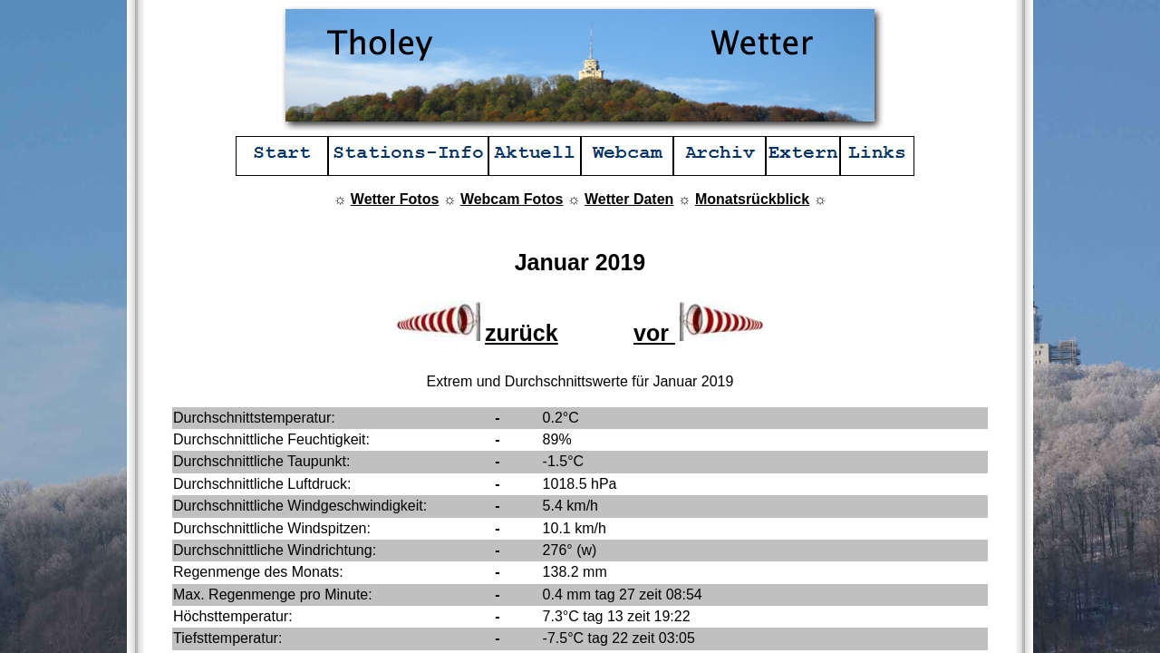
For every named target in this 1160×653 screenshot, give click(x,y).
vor (699, 333)
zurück (476, 333)
